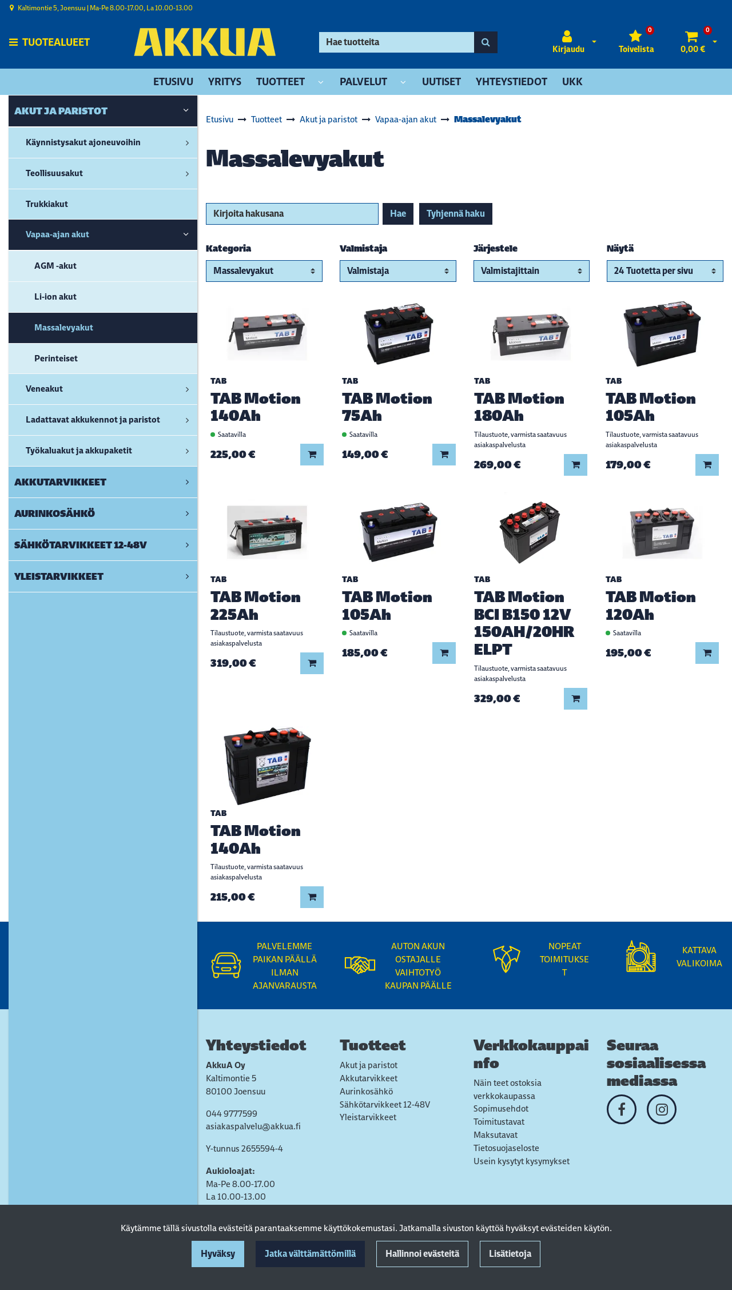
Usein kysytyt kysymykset (522, 1161)
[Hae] (397, 42)
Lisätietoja (510, 1254)
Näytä (620, 248)
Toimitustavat (499, 1121)
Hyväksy (218, 1254)
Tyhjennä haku (456, 214)
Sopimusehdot (501, 1108)
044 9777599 (231, 1113)
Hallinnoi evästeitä (422, 1254)
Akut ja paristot (368, 1065)
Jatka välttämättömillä (310, 1254)
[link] (185, 110)
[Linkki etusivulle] (204, 42)
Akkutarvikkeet (368, 1078)
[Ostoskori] (693, 42)
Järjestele (496, 248)
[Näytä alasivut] (321, 82)
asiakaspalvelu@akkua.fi (253, 1126)
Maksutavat (496, 1134)
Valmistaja (363, 248)
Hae (398, 214)
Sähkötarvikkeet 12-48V (385, 1104)
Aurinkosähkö (366, 1091)
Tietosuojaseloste (506, 1147)
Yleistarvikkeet (368, 1117)
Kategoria (228, 248)
